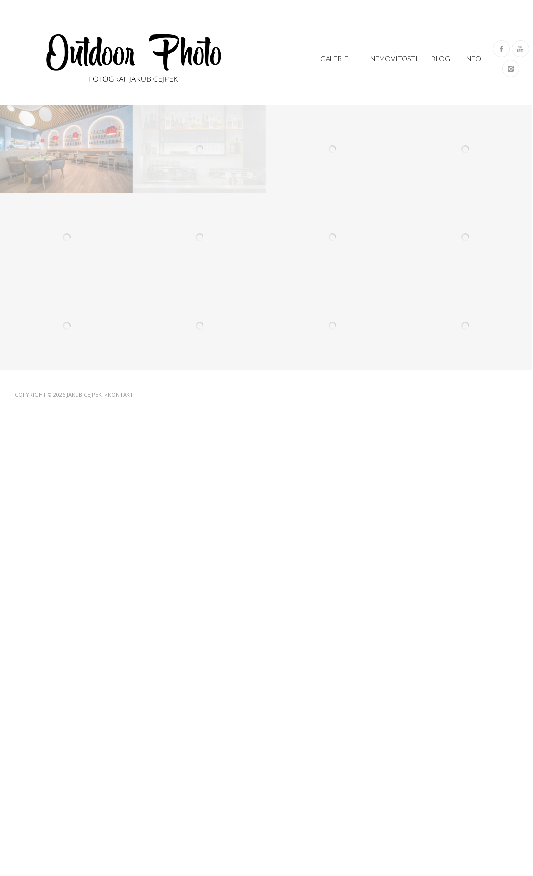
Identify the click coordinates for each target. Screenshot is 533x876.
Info (472, 58)
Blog (440, 58)
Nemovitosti (394, 58)
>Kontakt (118, 394)
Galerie (337, 57)
